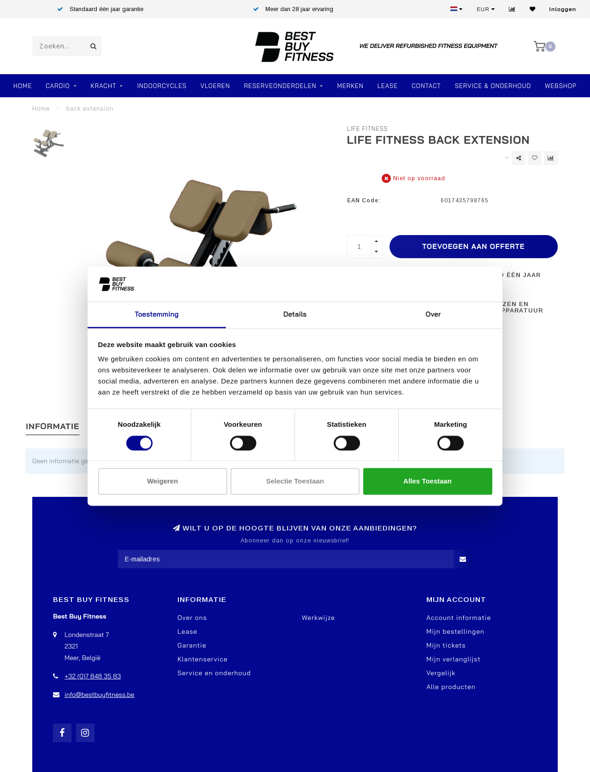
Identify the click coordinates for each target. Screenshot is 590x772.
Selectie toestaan (295, 481)
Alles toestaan (427, 481)
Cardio (58, 85)
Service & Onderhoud (493, 85)
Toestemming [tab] (156, 314)
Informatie (52, 426)
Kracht (104, 85)
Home (22, 85)
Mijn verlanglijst (453, 659)
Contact (426, 85)
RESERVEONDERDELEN (280, 85)
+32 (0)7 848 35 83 (93, 676)
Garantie (191, 645)
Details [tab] (295, 314)
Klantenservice (202, 659)
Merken (350, 85)
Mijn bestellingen (455, 631)
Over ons (192, 617)
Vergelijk (440, 673)
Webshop (561, 85)
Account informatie (458, 617)
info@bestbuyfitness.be (99, 694)
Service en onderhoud (214, 673)
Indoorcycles (161, 85)
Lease (388, 85)
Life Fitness (367, 128)
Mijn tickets (446, 645)
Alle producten (451, 687)
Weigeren (162, 481)
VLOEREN (215, 85)
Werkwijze (318, 617)
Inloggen (562, 9)
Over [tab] (433, 314)
